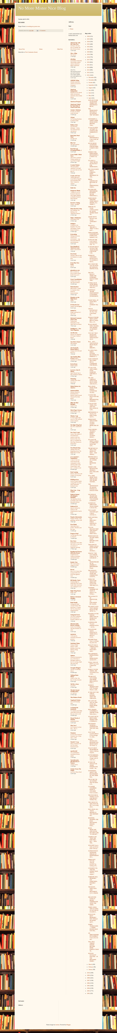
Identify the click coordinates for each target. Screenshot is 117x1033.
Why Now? (73, 725)
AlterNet (72, 70)
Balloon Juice (74, 125)
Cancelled (72, 685)
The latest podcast (74, 144)
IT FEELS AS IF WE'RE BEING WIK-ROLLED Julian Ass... (93, 285)
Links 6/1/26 (73, 405)
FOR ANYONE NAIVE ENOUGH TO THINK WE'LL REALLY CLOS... (93, 633)
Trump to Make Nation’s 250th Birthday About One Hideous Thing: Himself (75, 648)
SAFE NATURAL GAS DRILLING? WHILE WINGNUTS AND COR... (93, 521)
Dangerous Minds (75, 190)
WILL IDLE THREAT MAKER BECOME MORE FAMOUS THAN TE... (93, 946)
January (91, 969)
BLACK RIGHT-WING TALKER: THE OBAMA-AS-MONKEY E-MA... (93, 327)
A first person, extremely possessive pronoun (75, 637)
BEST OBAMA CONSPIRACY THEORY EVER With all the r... (93, 712)
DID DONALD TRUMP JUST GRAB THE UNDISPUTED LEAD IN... (93, 573)
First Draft (73, 254)
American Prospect (75, 101)
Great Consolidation (76, 279)
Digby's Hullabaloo (75, 218)
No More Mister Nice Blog (42, 8)
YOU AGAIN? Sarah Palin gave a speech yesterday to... (93, 512)
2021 (88, 49)
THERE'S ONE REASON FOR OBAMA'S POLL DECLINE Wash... (93, 470)
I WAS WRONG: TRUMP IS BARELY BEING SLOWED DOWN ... (92, 433)
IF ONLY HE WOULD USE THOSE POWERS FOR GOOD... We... (93, 765)
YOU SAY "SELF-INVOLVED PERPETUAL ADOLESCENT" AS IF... (93, 336)
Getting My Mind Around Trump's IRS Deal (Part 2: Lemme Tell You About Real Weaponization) (75, 607)
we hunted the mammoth (74, 708)
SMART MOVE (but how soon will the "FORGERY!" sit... (92, 220)
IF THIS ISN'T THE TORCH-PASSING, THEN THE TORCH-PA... (93, 695)
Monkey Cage (74, 416)
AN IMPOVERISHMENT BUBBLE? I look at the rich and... (93, 936)
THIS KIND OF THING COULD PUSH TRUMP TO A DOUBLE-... (93, 548)
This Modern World (75, 697)
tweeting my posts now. (33, 26)
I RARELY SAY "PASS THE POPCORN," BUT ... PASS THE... (92, 840)
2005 (88, 985)
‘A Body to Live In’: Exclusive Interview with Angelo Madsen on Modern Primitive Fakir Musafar (75, 195)
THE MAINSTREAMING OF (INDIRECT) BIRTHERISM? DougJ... (93, 564)
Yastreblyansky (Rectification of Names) (74, 761)
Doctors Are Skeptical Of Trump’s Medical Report (75, 336)
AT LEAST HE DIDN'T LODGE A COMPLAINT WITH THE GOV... (93, 442)
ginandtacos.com (75, 270)
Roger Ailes (73, 592)
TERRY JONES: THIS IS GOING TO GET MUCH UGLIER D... (93, 910)
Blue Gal (72, 143)
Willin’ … (72, 300)
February (91, 967)
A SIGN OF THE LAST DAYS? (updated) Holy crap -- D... (92, 242)
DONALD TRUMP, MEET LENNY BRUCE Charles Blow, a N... (93, 320)
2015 (88, 65)
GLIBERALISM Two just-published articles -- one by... (93, 625)
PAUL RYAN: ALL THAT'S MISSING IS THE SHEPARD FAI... (93, 812)
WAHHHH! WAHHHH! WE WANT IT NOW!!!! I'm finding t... (93, 591)
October (91, 82)
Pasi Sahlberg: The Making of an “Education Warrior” (75, 212)
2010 (88, 972)
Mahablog (73, 379)
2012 (88, 72)
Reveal (72, 569)
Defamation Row (74, 721)
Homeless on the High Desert (74, 298)
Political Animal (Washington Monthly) (74, 496)
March (90, 964)
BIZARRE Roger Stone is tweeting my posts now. (93, 641)
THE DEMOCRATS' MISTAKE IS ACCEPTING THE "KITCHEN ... (93, 112)
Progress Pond (74, 533)
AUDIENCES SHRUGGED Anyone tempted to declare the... (93, 505)
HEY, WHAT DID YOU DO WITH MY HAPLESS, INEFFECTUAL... (93, 267)
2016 (88, 62)
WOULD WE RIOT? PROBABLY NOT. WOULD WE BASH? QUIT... (93, 918)
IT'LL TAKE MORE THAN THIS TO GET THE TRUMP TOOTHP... (92, 478)
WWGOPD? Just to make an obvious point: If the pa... (93, 847)
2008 (88, 978)
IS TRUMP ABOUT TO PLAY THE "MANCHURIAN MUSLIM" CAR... (93, 250)
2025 (88, 39)
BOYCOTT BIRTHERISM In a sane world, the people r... (93, 138)
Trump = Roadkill (74, 204)
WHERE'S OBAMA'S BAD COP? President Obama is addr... (93, 687)
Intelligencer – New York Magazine (75, 329)
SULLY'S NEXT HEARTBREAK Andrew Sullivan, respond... (93, 750)
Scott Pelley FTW (74, 219)
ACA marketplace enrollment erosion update (75, 754)
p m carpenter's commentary (74, 457)
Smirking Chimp (75, 643)
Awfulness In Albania (75, 359)
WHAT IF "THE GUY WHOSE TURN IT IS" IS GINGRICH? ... (93, 556)
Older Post (60, 49)
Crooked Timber (75, 165)
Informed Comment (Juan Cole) (75, 318)
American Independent (73, 90)
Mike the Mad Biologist (74, 403)
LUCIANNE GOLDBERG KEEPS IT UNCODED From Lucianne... (93, 789)
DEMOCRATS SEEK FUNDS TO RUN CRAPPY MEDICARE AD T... (93, 423)
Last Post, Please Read (75, 772)
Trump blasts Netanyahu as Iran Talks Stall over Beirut (75, 322)
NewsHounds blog (75, 448)
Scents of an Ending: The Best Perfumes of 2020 (75, 628)
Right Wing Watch (75, 591)
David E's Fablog (75, 203)
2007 (88, 980)
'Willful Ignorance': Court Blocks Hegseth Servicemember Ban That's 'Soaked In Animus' (75, 180)
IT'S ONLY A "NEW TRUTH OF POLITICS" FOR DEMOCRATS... (93, 163)
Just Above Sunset (75, 342)
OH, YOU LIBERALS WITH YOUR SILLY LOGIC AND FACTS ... (93, 381)
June (90, 93)
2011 (88, 75)
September (91, 85)
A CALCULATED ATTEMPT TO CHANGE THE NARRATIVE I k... (93, 130)
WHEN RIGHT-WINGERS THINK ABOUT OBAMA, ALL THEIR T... (93, 201)
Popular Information (76, 517)
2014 (88, 67)
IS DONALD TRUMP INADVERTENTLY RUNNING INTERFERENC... (93, 293)
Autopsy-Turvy (74, 764)
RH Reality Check (75, 580)
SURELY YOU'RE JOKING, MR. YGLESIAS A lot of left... (93, 672)
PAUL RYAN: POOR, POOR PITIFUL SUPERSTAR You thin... (92, 389)
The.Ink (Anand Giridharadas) (74, 690)
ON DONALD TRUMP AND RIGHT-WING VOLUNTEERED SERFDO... (93, 497)
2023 (88, 44)
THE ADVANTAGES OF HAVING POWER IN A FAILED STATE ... (93, 488)
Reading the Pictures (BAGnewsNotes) (76, 552)
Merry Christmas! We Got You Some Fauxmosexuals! (75, 745)
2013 (88, 70)
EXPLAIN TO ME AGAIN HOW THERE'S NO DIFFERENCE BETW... (93, 103)
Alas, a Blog (73, 53)
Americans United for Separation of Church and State (75, 106)
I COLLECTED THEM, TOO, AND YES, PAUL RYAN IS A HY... (93, 406)
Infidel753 (73, 310)
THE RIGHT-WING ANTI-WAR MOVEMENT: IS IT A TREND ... (93, 890)
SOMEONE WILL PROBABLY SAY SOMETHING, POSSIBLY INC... (93, 880)
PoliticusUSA (74, 506)
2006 (88, 983)
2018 (88, 57)
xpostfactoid (73, 751)
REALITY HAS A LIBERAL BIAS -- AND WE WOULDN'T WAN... (93, 648)
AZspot (72, 117)
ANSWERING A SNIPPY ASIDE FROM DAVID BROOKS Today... (93, 122)
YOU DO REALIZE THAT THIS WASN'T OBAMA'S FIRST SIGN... (93, 530)
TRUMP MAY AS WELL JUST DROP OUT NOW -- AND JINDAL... (93, 451)
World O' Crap (74, 742)
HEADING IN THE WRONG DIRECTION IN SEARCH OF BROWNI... (93, 617)
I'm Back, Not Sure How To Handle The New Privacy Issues (75, 47)
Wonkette (73, 733)
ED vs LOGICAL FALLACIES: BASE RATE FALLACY (75, 273)
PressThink (73, 524)
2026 (88, 36)
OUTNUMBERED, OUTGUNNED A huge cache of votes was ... (93, 757)
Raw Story (73, 541)
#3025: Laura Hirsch (75, 249)
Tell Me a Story (74, 684)
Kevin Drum (73, 364)
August (91, 87)
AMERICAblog (74, 80)
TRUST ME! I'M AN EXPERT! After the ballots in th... (93, 782)
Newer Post (22, 49)
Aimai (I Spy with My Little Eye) (75, 43)
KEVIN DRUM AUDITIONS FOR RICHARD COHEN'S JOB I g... (93, 146)
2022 (88, 46)
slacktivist (73, 634)
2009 (88, 975)
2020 (88, 52)
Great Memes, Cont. (75, 411)
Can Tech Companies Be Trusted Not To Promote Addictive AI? (76, 618)
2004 (88, 988)
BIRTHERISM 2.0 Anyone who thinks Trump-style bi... (93, 415)
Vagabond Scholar (75, 700)
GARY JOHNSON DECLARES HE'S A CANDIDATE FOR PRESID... (93, 362)
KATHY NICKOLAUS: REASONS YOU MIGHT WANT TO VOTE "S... (93, 742)
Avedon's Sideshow (75, 110)
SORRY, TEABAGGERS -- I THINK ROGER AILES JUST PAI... (93, 927)
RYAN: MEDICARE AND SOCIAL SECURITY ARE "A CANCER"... (93, 831)
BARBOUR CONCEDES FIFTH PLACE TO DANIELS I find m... (93, 258)
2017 (88, 59)
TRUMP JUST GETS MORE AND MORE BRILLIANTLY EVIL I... (93, 679)
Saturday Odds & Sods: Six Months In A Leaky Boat (76, 257)
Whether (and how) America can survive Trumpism (75, 83)
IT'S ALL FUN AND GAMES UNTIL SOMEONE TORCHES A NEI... (92, 371)
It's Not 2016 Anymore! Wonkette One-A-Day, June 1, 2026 (76, 736)
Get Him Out (73, 138)
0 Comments (43, 30)
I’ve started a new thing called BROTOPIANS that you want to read (76, 712)
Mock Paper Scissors (76, 410)
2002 (88, 993)
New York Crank (75, 432)
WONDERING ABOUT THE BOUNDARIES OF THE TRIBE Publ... (93, 774)
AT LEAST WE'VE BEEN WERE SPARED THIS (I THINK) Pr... (93, 719)
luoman (57, 1024)
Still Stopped (73, 343)
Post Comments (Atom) (31, 52)
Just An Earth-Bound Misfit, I (74, 348)
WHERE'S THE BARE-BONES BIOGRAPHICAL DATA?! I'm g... (93, 155)
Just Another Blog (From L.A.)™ (75, 357)
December (91, 77)
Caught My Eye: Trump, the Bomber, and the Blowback (75, 556)
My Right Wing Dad (76, 425)
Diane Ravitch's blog (76, 208)
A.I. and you (73, 693)
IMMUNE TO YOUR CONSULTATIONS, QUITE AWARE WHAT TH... (93, 210)
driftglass (73, 223)
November (91, 80)
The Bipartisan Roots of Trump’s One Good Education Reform (75, 500)
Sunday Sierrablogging (76, 306)
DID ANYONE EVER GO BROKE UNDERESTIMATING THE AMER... (93, 900)
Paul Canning (74, 472)
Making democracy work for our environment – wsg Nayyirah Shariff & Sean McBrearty (75, 239)
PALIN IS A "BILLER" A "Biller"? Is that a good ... (93, 228)
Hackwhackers (74, 286)
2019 (88, 54)
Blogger (68, 1024)
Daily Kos (73, 188)
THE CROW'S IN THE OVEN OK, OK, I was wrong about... (93, 805)
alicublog (72, 59)
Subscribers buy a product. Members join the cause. (76, 527)
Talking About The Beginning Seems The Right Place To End (75, 451)
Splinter (72, 655)
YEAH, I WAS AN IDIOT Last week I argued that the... (93, 665)
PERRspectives (74, 479)
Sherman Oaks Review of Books (75, 624)
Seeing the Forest (75, 614)
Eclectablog (73, 234)
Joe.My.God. (73, 333)
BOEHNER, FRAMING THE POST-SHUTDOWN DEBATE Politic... (93, 821)
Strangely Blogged (75, 668)
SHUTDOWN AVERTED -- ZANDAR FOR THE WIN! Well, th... (93, 727)
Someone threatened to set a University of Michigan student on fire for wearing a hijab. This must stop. (76, 660)
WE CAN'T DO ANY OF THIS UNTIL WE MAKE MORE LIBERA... (92, 704)
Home (41, 49)
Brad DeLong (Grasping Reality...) (76, 149)
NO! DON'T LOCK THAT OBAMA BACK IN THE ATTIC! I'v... (93, 609)
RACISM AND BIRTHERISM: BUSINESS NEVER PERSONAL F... (93, 192)
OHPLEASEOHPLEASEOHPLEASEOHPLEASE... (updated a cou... (93, 235)
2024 (88, 41)
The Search (73, 55)
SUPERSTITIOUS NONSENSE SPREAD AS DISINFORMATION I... (93, 854)
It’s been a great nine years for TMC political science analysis (76, 419)
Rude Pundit (73, 602)
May (90, 95)
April (90, 98)
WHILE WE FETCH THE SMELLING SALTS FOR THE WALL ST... (93, 582)
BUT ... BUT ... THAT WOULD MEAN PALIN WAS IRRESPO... (93, 345)
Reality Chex (74, 562)
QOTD (72, 266)
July (90, 90)
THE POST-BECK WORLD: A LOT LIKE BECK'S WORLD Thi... (93, 797)
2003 (88, 991)
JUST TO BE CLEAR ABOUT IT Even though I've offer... (93, 735)
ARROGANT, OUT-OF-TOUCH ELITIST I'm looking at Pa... (92, 862)
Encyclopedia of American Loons (75, 247)
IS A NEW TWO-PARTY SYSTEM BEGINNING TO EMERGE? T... (93, 353)
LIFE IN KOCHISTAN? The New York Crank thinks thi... (92, 312)
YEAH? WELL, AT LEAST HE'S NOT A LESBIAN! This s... (93, 303)
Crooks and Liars (75, 175)
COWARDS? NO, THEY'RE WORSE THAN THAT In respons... (93, 871)
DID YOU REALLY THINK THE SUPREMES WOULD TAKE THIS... (93, 276)
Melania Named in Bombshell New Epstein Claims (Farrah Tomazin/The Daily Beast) (76, 395)
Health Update (74, 365)
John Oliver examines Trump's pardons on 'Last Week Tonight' (75, 159)
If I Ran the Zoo (74, 304)
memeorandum (74, 390)
